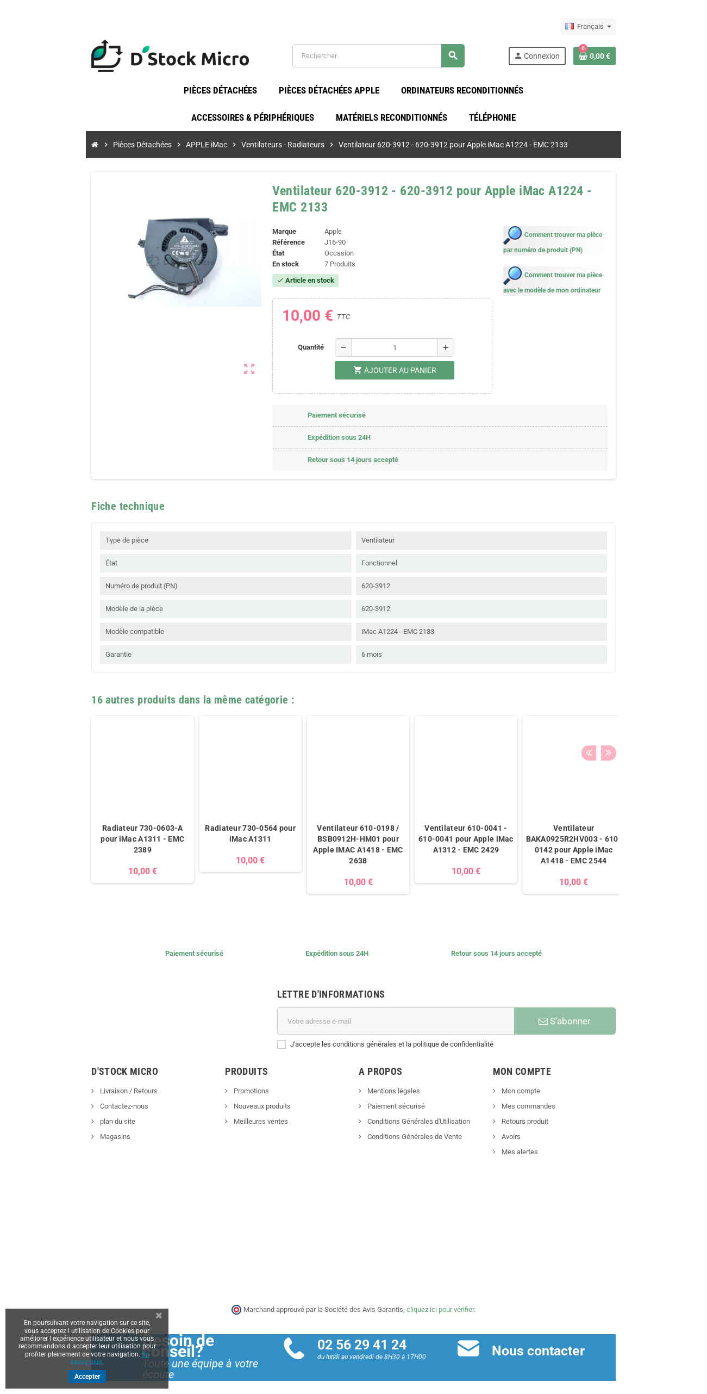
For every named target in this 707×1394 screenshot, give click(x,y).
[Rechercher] (395, 59)
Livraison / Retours (69, 1082)
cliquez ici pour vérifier (440, 1300)
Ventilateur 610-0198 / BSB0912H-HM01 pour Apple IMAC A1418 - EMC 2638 (300, 835)
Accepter (87, 1376)
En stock (266, 255)
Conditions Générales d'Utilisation (418, 1113)
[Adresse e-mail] (403, 1012)
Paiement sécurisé (396, 1097)
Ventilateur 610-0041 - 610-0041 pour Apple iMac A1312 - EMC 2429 (407, 830)
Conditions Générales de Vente (414, 1128)
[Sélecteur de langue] (647, 26)
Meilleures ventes (231, 1113)
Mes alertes (548, 1143)
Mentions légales (393, 1082)
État (259, 244)
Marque (265, 223)
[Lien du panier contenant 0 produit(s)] (653, 59)
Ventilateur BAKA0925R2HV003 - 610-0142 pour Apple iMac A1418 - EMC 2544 (515, 835)
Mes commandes (557, 1097)
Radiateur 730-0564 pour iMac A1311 (192, 825)
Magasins (56, 1128)
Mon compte (549, 1082)
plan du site (58, 1113)
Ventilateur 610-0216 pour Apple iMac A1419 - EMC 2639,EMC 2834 (623, 830)
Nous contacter (557, 1341)
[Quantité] (389, 338)
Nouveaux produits (232, 1097)
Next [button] (663, 688)
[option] (83, 796)
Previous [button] (647, 688)
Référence (269, 233)
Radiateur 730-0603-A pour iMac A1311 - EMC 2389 (84, 830)
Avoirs (539, 1128)
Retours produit (553, 1113)
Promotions (221, 1082)
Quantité (305, 338)
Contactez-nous (65, 1097)
